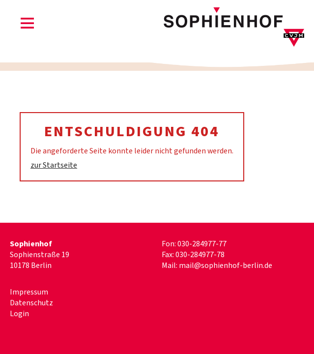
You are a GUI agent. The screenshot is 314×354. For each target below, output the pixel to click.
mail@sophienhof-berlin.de (225, 265)
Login (19, 313)
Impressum (29, 292)
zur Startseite (53, 165)
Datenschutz (31, 302)
